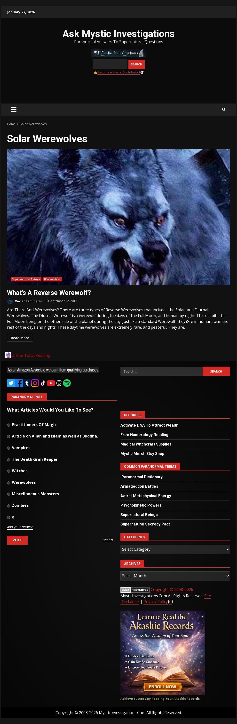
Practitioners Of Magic (31, 425)
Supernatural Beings (26, 279)
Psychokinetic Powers (141, 505)
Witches (17, 471)
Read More (20, 337)
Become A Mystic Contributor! (118, 72)
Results (108, 540)
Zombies (18, 505)
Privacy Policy (155, 601)
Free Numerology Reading (144, 434)
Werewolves (52, 279)
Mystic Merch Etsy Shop (142, 453)
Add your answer (20, 527)
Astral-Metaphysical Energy (145, 495)
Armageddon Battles (139, 486)
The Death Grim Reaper (32, 459)
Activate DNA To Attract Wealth (149, 425)
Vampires (18, 448)
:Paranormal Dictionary (141, 477)
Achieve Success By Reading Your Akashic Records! (160, 698)
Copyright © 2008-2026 (172, 589)
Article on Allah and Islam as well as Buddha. (52, 436)
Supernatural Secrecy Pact (145, 524)
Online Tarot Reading (30, 355)
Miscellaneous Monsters (33, 494)
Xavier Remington (25, 301)
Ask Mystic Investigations (119, 34)
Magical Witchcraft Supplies (146, 444)
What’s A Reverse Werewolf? (118, 217)
